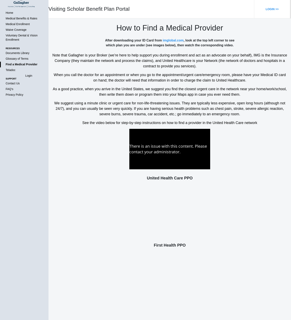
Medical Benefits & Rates (21, 18)
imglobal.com (173, 40)
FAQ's (9, 89)
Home (9, 12)
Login (28, 75)
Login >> (272, 9)
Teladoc (10, 70)
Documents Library (18, 53)
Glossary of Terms (17, 58)
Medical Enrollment (18, 24)
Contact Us (13, 83)
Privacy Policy (14, 94)
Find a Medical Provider (21, 64)
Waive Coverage (16, 29)
